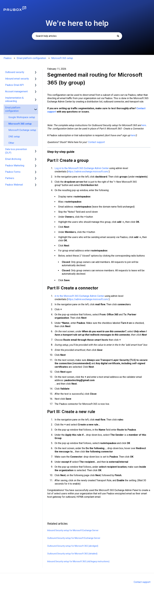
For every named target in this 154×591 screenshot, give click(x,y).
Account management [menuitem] (16, 91)
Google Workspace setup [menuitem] (21, 117)
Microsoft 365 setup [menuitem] (20, 123)
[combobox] (77, 36)
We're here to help (77, 23)
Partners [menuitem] (9, 178)
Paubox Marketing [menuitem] (14, 165)
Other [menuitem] (11, 142)
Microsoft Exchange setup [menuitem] (22, 130)
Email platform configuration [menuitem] (12, 109)
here (143, 125)
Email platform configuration (31, 58)
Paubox (8, 58)
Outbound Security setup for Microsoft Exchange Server (73, 538)
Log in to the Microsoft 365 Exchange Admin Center (82, 168)
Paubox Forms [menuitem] (12, 171)
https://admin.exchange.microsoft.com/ (88, 171)
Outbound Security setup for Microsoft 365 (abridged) (72, 546)
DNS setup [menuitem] (14, 136)
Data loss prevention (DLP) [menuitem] (16, 151)
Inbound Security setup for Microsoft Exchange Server (73, 530)
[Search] (118, 36)
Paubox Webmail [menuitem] (14, 184)
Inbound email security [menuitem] (17, 78)
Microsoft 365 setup (62, 58)
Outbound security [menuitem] (14, 72)
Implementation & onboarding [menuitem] (14, 99)
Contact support (96, 142)
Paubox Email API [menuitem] (14, 85)
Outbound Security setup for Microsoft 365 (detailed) (72, 553)
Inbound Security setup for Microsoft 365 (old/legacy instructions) (78, 561)
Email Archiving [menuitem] (13, 159)
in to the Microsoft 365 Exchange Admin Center (79, 296)
